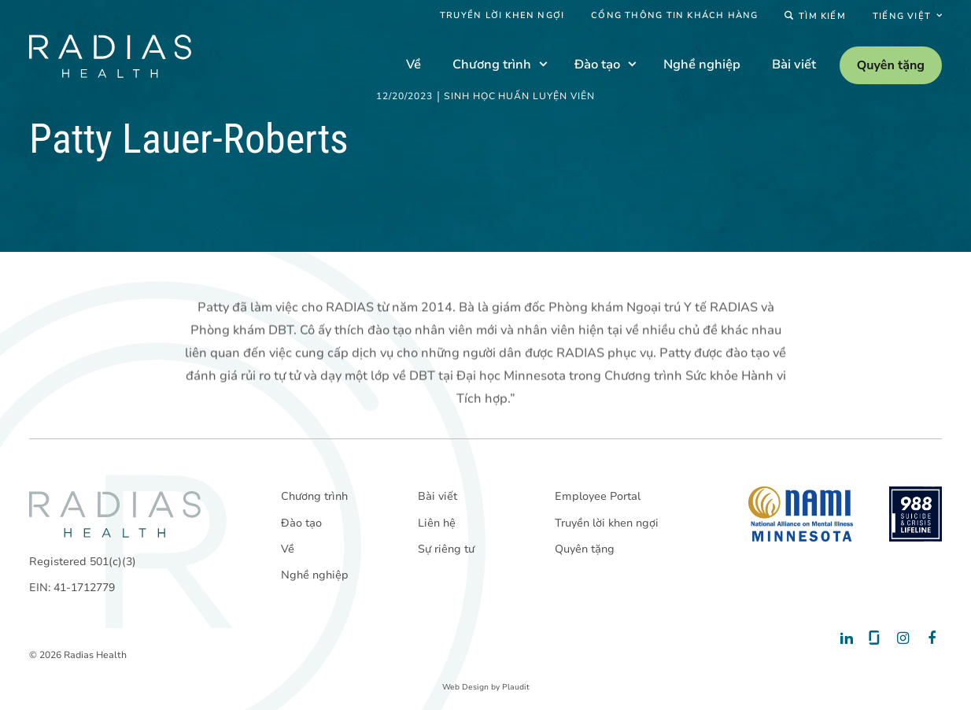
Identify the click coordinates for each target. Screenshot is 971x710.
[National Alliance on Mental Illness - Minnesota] (800, 514)
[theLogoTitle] (110, 56)
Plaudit (516, 687)
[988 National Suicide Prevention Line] (915, 514)
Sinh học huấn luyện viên (519, 96)
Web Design (465, 687)
